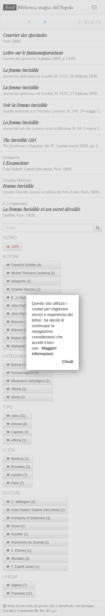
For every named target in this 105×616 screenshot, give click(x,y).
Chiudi (67, 361)
